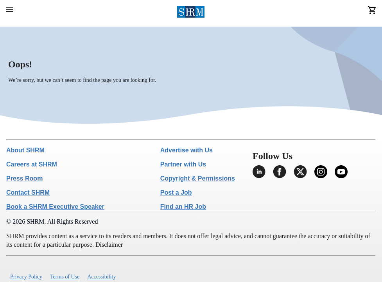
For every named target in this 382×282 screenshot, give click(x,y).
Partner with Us (183, 164)
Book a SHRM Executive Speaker (55, 206)
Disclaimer (109, 244)
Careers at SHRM (31, 164)
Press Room (24, 178)
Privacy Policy (26, 277)
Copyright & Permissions (197, 178)
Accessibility (101, 277)
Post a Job (176, 192)
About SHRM (25, 150)
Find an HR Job (183, 206)
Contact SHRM (28, 192)
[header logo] (191, 13)
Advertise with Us (186, 150)
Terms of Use (64, 277)
